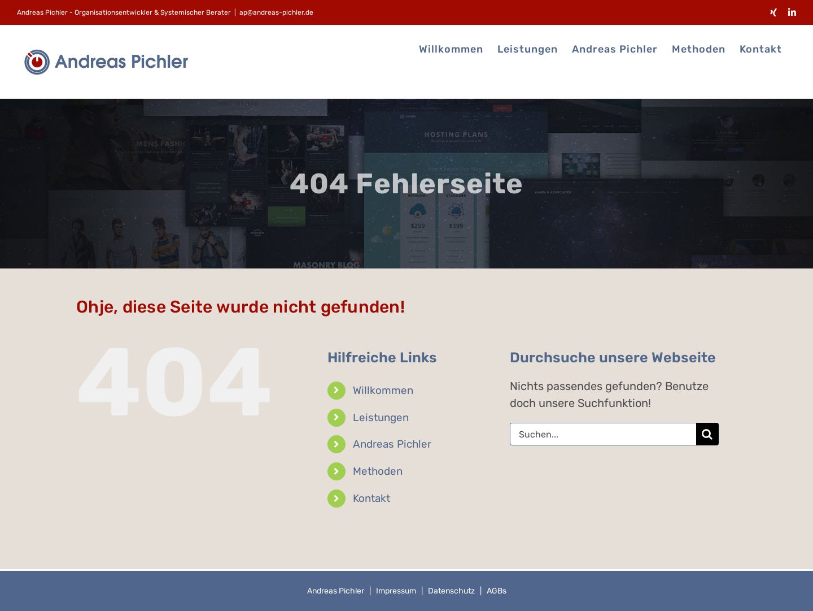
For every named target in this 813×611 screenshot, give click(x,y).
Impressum (396, 591)
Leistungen (381, 417)
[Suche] (707, 434)
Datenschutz (451, 591)
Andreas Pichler (392, 443)
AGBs (496, 591)
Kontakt (371, 498)
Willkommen (383, 390)
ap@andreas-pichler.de (276, 12)
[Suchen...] (603, 434)
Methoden (378, 471)
